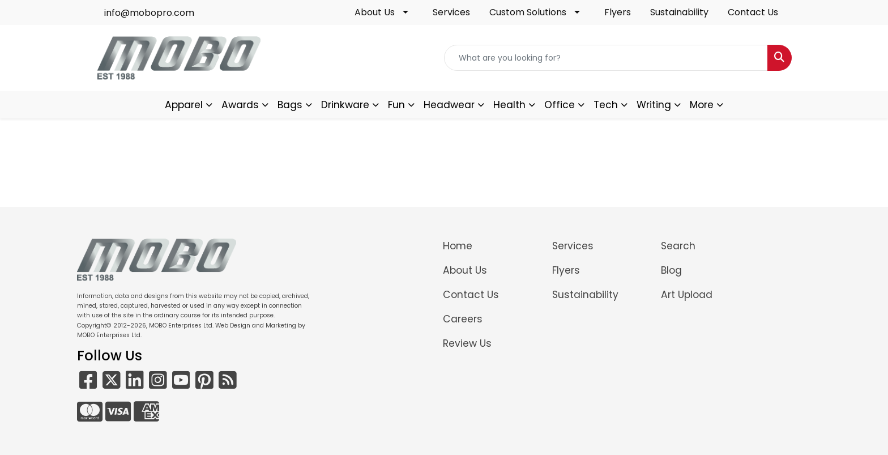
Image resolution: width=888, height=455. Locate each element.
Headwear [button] (449, 105)
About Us (375, 12)
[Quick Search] (606, 58)
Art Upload (686, 294)
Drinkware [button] (345, 105)
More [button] (702, 105)
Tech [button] (606, 105)
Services (451, 12)
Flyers (617, 12)
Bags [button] (290, 105)
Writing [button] (654, 105)
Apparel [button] (184, 105)
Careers (463, 319)
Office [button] (559, 105)
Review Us (467, 343)
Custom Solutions (527, 12)
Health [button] (509, 105)
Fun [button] (396, 105)
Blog (671, 270)
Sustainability (679, 12)
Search (678, 246)
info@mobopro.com (149, 12)
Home (457, 246)
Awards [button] (240, 105)
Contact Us (753, 12)
